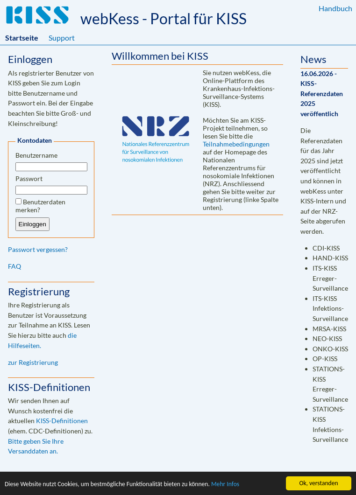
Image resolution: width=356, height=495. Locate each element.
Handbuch (335, 8)
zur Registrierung (33, 362)
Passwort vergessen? (38, 249)
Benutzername (36, 155)
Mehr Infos (225, 484)
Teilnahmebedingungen (236, 144)
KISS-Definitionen (62, 421)
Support (62, 37)
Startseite (21, 37)
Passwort (29, 178)
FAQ (14, 266)
